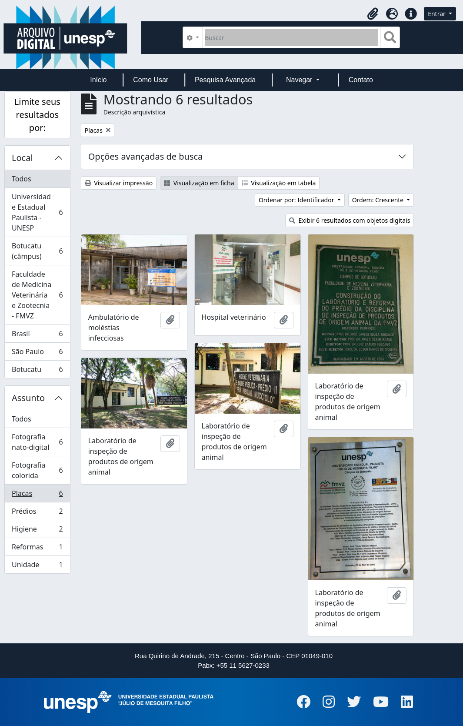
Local (22, 158)
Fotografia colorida (37, 470)
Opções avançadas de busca (145, 156)
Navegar (300, 80)
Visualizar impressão (119, 183)
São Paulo (37, 353)
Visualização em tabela (279, 183)
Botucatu (37, 371)
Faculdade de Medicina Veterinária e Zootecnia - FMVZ (37, 295)
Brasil (37, 335)
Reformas (37, 549)
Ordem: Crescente (378, 200)
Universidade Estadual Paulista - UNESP (37, 212)
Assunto (28, 398)
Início (98, 80)
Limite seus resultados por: (37, 115)
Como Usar (150, 80)
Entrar (437, 14)
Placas (37, 495)
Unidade (37, 566)
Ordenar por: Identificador (297, 200)
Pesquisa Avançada (225, 80)
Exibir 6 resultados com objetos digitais (349, 220)
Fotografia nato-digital (37, 442)
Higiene (37, 531)
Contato (361, 80)
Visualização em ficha (199, 183)
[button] (372, 13)
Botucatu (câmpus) (37, 251)
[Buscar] (291, 37)
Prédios (37, 513)
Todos (21, 179)
